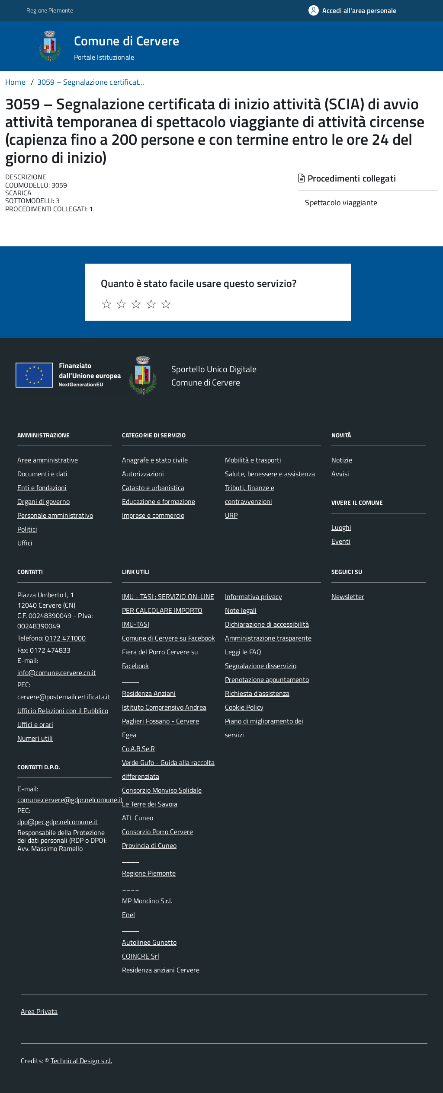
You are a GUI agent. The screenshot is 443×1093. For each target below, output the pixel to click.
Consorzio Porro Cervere (157, 831)
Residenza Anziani (149, 693)
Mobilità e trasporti (253, 460)
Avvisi (340, 473)
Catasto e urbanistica (153, 487)
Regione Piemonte (149, 873)
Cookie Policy (244, 707)
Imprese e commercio (153, 515)
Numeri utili (35, 738)
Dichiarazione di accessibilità (267, 624)
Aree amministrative (47, 460)
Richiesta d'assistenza (257, 693)
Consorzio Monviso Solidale (162, 790)
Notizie (341, 460)
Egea (129, 735)
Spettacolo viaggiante (341, 202)
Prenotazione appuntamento (267, 679)
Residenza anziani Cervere (160, 970)
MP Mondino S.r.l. (147, 900)
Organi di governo (43, 501)
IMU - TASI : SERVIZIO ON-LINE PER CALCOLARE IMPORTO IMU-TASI (168, 610)
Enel (128, 914)
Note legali (241, 610)
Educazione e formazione (158, 501)
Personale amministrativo (55, 515)
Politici (27, 529)
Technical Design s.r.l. (81, 1060)
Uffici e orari (35, 724)
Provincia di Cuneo (149, 845)
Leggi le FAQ (243, 652)
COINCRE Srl (140, 956)
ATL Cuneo (137, 818)
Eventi (340, 541)
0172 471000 (65, 638)
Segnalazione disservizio (260, 665)
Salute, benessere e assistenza (270, 473)
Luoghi (341, 527)
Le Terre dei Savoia (149, 804)
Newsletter (347, 596)
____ (130, 679)
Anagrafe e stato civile (155, 460)
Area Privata (39, 1011)
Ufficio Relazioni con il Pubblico (62, 710)
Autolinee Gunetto (149, 942)
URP (231, 515)
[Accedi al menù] (18, 45)
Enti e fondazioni (42, 487)
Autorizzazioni (143, 473)
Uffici (24, 543)
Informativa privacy (253, 596)
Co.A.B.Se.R (138, 748)
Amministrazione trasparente (268, 638)
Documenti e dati (42, 473)
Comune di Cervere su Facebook (168, 638)
